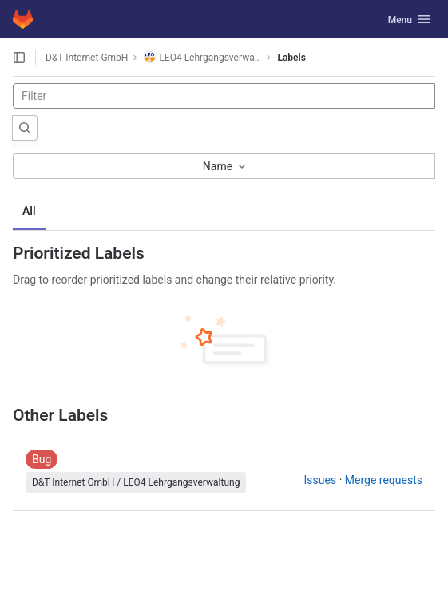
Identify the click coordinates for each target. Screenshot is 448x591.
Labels (291, 57)
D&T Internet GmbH (87, 57)
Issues (320, 480)
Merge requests (383, 480)
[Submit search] (25, 128)
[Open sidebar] (19, 57)
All (29, 210)
